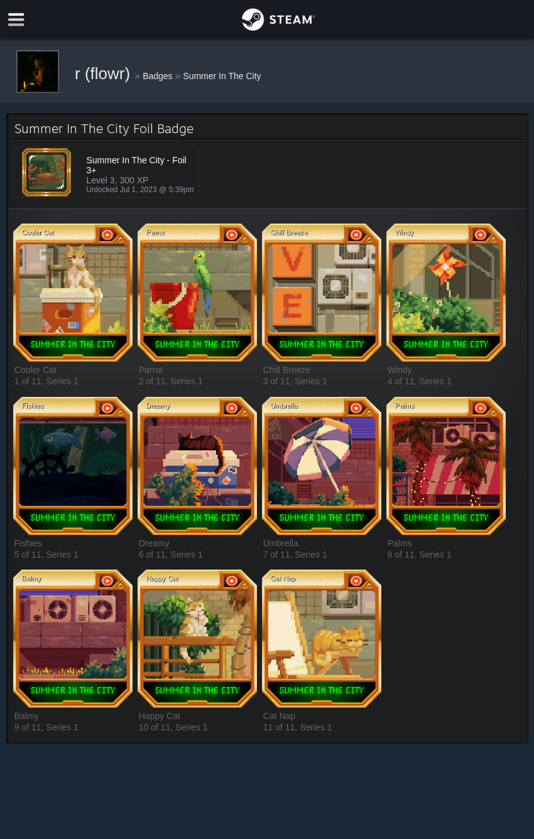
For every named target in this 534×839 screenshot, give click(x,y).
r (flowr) (104, 73)
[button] (73, 294)
